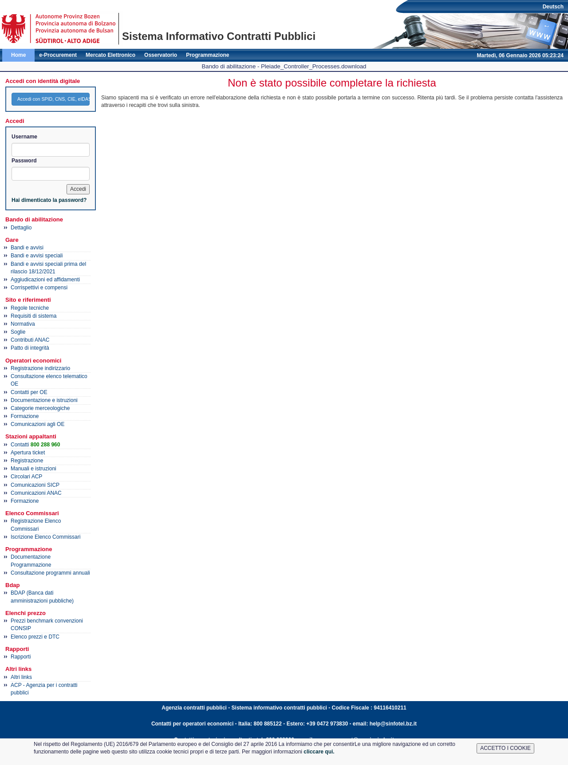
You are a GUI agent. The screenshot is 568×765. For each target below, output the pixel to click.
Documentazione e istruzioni (44, 400)
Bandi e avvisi (27, 247)
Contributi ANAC (30, 340)
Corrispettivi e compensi (39, 287)
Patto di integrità (30, 348)
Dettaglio (21, 228)
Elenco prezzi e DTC (35, 637)
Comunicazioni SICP (35, 485)
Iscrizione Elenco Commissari (45, 537)
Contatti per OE (29, 392)
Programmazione (207, 55)
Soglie (18, 332)
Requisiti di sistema (33, 316)
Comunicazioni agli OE (37, 424)
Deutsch (553, 7)
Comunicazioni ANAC (36, 493)
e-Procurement (58, 55)
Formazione (25, 416)
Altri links (21, 677)
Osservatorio (160, 55)
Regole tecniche (30, 308)
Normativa (23, 324)
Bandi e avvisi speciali (37, 255)
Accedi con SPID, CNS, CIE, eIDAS (53, 99)
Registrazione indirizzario (40, 368)
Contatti (35, 445)
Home (18, 55)
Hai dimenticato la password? (49, 200)
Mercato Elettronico (110, 55)
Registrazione (27, 460)
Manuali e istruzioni (33, 468)
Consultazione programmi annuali (50, 573)
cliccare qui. (319, 752)
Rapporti (21, 657)
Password (24, 161)
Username (24, 137)
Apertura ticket (28, 453)
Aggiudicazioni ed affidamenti (45, 279)
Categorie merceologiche (40, 408)
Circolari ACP (26, 476)
